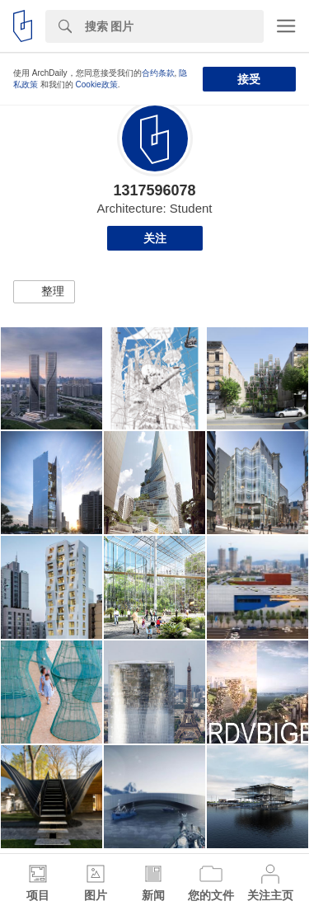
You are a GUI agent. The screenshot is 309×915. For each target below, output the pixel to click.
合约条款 (158, 72)
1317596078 (154, 190)
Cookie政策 (97, 84)
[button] (44, 291)
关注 (154, 238)
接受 (248, 79)
